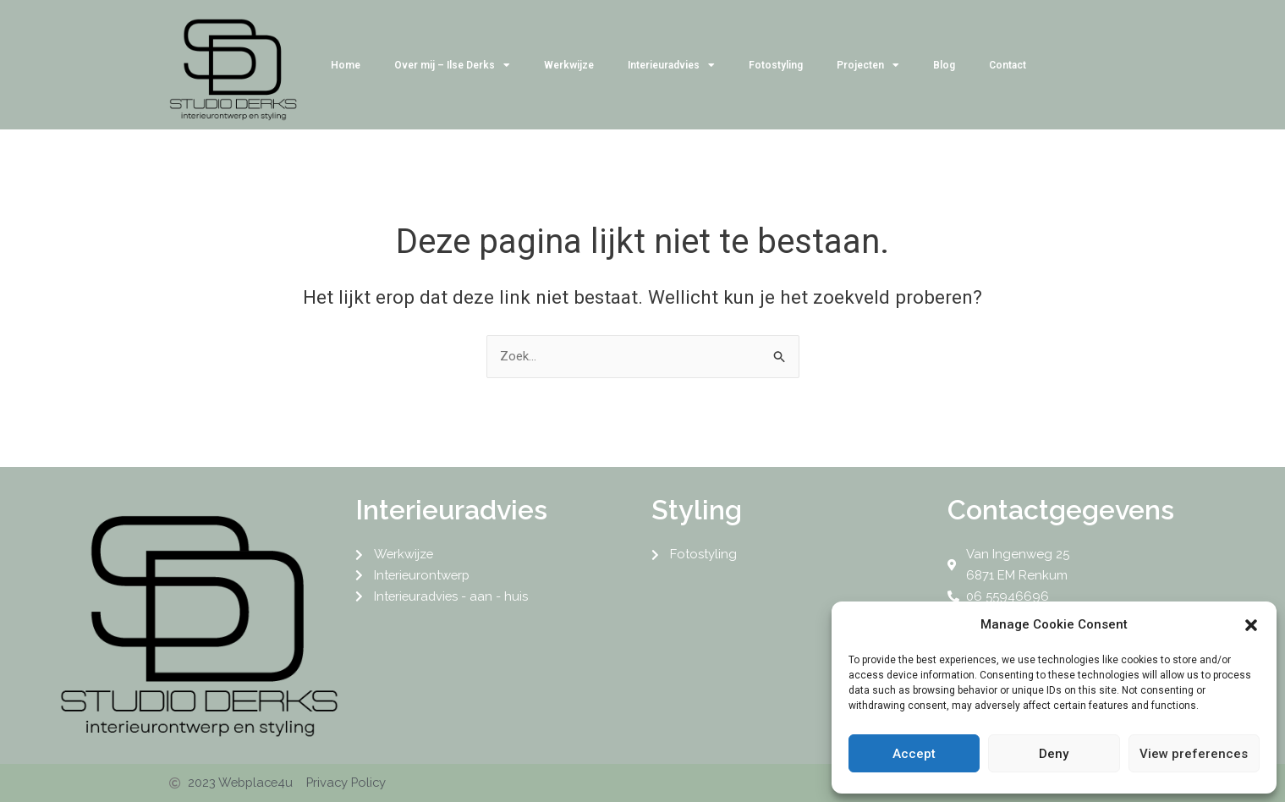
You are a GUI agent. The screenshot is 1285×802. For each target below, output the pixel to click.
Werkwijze (569, 65)
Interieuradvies (671, 65)
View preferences (1193, 753)
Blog (944, 65)
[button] (1251, 625)
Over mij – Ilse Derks (452, 65)
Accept (914, 753)
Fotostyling (776, 65)
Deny (1053, 753)
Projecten (868, 65)
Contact (1007, 65)
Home (345, 65)
